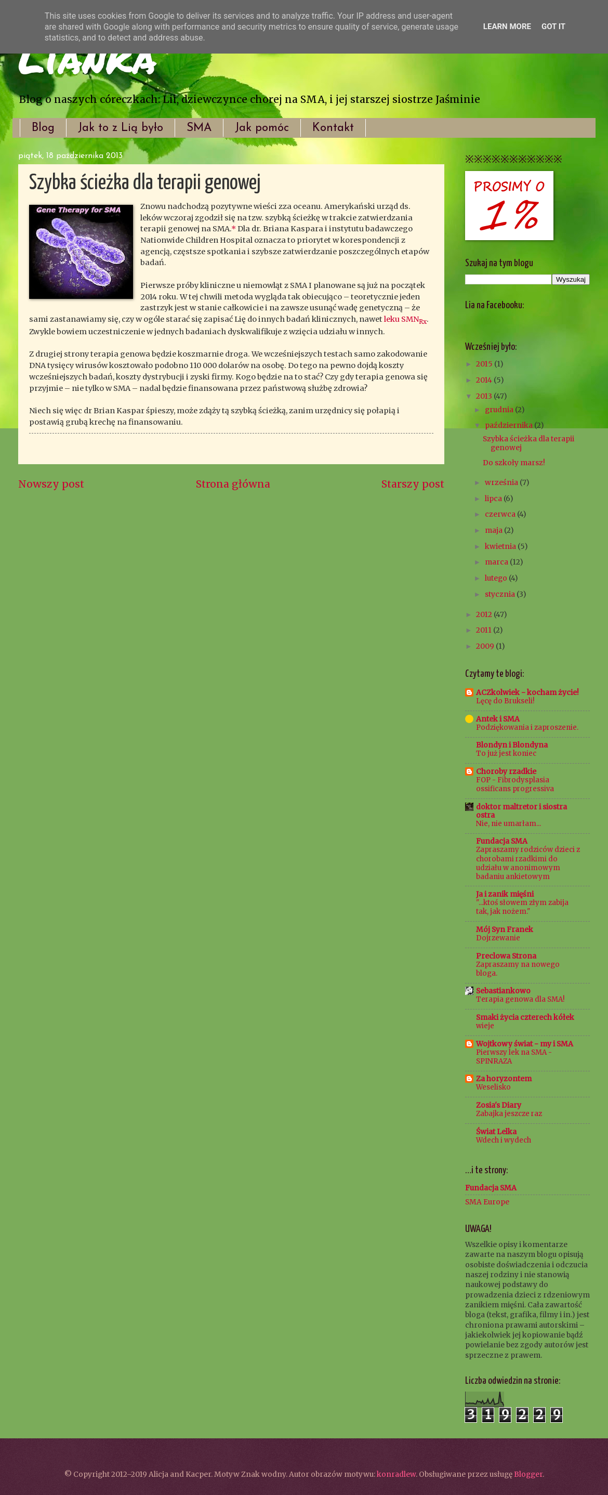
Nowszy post (51, 484)
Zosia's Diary (498, 1105)
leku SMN (405, 319)
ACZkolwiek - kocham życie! (527, 692)
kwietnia (501, 546)
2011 (484, 630)
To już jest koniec (506, 753)
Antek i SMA (498, 719)
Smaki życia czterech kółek (525, 1017)
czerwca (501, 514)
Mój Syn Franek (504, 929)
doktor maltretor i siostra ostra (521, 811)
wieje (485, 1025)
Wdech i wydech (503, 1140)
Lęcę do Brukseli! (505, 701)
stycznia (501, 594)
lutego (497, 578)
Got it (553, 26)
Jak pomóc (262, 128)
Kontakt (333, 128)
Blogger (528, 1474)
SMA (199, 128)
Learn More (507, 26)
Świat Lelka (496, 1131)
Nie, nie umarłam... (508, 823)
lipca (494, 498)
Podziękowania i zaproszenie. (527, 727)
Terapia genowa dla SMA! (520, 999)
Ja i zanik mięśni (505, 894)
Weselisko (493, 1087)
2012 (485, 614)
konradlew (396, 1474)
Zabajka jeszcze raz (509, 1113)
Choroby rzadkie (506, 771)
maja (494, 530)
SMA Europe (487, 1202)
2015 (485, 364)
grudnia (500, 409)
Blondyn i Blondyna (512, 745)
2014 (485, 380)
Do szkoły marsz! (514, 462)
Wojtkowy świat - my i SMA (524, 1043)
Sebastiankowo (503, 990)
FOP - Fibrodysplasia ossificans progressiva (515, 784)
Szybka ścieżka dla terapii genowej (528, 443)
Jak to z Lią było (120, 128)
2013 (485, 396)
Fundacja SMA (501, 841)
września (502, 482)
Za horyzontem (504, 1078)
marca (497, 562)
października (509, 425)
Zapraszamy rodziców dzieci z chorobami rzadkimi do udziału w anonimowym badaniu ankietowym (528, 863)
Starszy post (412, 484)
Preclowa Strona (506, 956)
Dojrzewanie (498, 938)
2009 (486, 646)
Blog (43, 128)
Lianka (87, 57)
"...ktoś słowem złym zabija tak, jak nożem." (522, 907)
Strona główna (233, 484)
